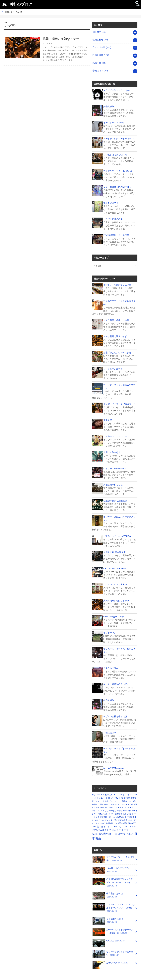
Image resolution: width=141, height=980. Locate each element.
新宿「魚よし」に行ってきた (117, 350)
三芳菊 (100, 800)
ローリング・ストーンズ (125, 803)
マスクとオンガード (113, 366)
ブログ (97, 815)
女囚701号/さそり (111, 449)
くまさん (106, 790)
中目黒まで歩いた (114, 889)
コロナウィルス (124, 829)
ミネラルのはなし (111, 664)
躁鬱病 (119, 806)
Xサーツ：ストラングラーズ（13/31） (113, 926)
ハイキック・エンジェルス (116, 433)
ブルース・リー (115, 796)
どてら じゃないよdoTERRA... (117, 532)
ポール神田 (126, 806)
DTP (127, 800)
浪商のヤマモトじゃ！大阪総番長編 (119, 300)
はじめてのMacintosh (113, 763)
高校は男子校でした (113, 481)
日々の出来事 (102, 47)
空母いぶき (110, 957)
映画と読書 (101, 54)
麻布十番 (118, 809)
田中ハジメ (100, 803)
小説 (125, 818)
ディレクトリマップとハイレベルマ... (119, 745)
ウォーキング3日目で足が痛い (113, 947)
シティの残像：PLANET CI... (117, 185)
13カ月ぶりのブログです (111, 865)
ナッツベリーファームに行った (118, 169)
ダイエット (114, 790)
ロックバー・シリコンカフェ (119, 821)
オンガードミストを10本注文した (119, 401)
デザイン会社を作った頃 (115, 712)
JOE (116, 793)
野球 (131, 800)
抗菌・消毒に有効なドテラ (116, 597)
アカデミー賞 (99, 796)
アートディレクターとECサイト (118, 137)
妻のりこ (108, 829)
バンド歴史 (118, 818)
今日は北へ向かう (114, 913)
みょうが (116, 825)
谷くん (105, 806)
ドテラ (125, 825)
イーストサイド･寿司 (113, 121)
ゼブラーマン (109, 629)
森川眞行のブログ (17, 4)
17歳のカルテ (109, 728)
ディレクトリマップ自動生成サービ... (119, 383)
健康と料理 (100, 39)
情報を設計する (110, 201)
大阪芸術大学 (120, 812)
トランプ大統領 (125, 793)
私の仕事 (99, 62)
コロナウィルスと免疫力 (115, 581)
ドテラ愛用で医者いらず (115, 334)
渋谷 (106, 796)
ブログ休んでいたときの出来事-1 (113, 854)
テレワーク (115, 800)
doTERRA (97, 829)
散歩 (124, 809)
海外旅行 (109, 818)
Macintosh (103, 809)
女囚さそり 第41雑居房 (114, 548)
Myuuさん (112, 806)
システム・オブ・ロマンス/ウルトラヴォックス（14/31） (114, 902)
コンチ (122, 800)
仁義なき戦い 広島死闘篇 (115, 497)
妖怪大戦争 (108, 105)
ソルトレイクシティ (127, 790)
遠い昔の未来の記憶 (119, 815)
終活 (97, 812)
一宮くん (111, 812)
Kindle (130, 815)
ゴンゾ (108, 825)
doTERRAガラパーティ (114, 613)
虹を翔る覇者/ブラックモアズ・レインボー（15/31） (113, 877)
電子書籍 (103, 812)
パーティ (111, 809)
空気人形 (107, 417)
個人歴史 (99, 32)
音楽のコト (100, 70)
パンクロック (110, 803)
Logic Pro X (105, 815)
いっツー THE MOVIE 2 (114, 465)
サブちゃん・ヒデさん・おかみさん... (119, 646)
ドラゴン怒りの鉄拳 (113, 217)
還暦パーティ (127, 796)
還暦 (133, 806)
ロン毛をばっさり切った (115, 153)
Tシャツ (111, 793)
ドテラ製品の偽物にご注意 (116, 318)
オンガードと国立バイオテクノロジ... (119, 515)
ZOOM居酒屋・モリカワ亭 (116, 233)
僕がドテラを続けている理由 (117, 283)
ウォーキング (97, 790)
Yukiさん (106, 800)
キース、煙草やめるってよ (116, 680)
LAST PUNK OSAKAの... (115, 565)
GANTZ (109, 935)
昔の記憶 (101, 821)
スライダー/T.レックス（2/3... (117, 89)
